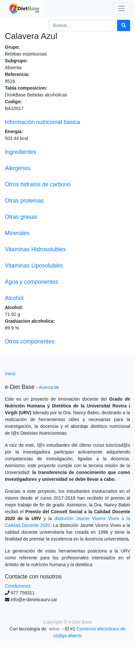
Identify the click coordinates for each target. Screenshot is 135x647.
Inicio (10, 373)
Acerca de (49, 387)
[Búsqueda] (123, 25)
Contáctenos (18, 586)
